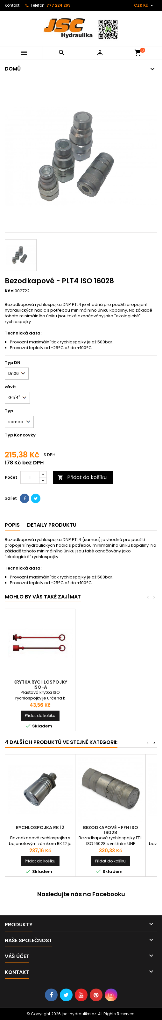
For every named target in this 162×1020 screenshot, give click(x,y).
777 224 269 (58, 5)
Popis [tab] (12, 525)
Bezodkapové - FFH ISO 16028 (110, 830)
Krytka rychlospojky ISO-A (40, 684)
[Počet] (29, 477)
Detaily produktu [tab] (51, 525)
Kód (9, 291)
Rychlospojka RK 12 (40, 827)
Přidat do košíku (82, 477)
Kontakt (12, 5)
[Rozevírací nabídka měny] (144, 5)
